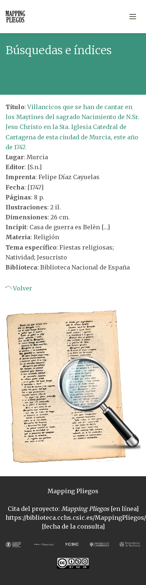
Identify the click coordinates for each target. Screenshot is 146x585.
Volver (21, 288)
